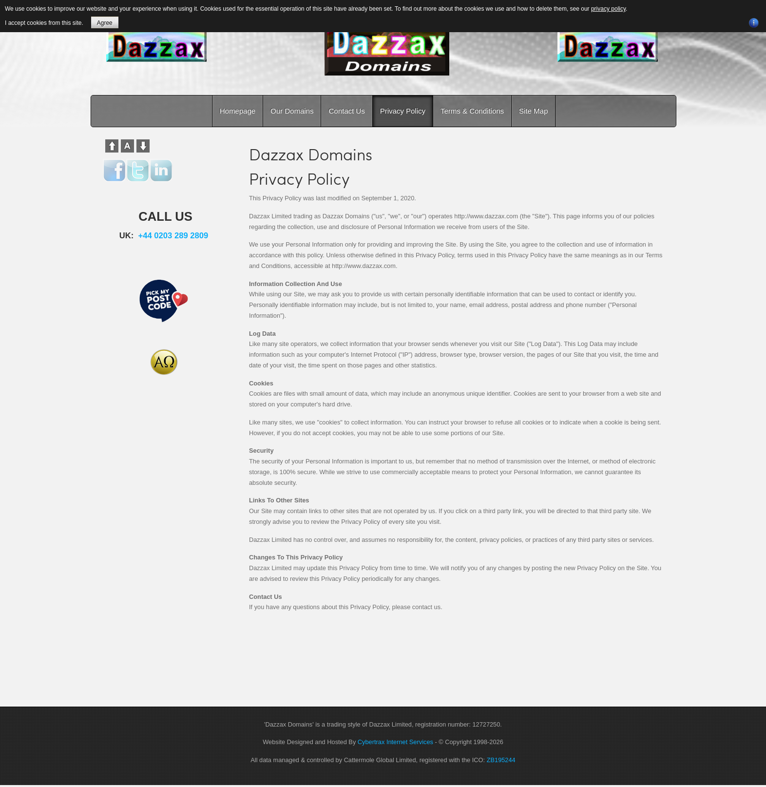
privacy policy (608, 8)
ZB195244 (501, 760)
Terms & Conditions (472, 111)
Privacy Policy (402, 111)
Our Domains (291, 111)
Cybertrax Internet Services (395, 742)
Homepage (237, 111)
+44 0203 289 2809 (173, 235)
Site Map (533, 111)
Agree (105, 22)
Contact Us (346, 111)
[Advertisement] (164, 548)
